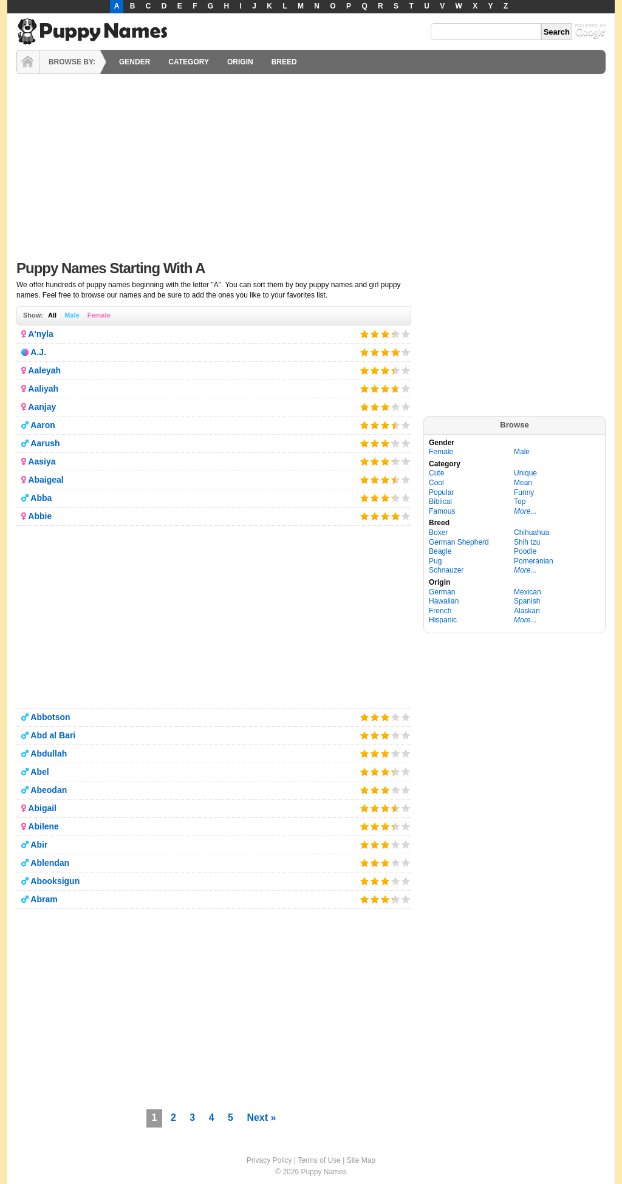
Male (71, 315)
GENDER (134, 62)
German (442, 592)
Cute (436, 473)
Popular (441, 492)
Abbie (40, 516)
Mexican (527, 592)
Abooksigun (55, 881)
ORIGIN (240, 62)
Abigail (42, 808)
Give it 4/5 (392, 333)
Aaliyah (43, 388)
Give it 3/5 (385, 333)
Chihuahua (531, 532)
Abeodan (48, 790)
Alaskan (527, 611)
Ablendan (49, 863)
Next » (261, 1117)
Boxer (438, 532)
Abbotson (50, 717)
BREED (284, 62)
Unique (525, 473)
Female (99, 315)
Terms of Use (319, 1160)
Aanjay (42, 407)
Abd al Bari (52, 735)
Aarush (45, 443)
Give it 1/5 (365, 333)
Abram (43, 899)
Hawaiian (444, 601)
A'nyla (40, 334)
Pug (435, 561)
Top (519, 501)
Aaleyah (44, 370)
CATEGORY (188, 62)
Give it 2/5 (375, 333)
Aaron (42, 425)
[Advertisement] (311, 164)
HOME (27, 62)
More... (525, 511)
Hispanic (443, 620)
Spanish (527, 601)
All (52, 315)
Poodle (525, 551)
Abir (38, 844)
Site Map (361, 1160)
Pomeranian (533, 561)
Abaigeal (45, 480)
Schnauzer (446, 570)
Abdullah (48, 753)
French (440, 611)
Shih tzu (527, 542)
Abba (41, 498)
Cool (436, 482)
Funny (524, 492)
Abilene (43, 826)
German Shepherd (459, 542)
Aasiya (41, 461)
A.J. (38, 352)
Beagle (440, 551)
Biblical (440, 501)
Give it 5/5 (406, 333)
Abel (39, 772)
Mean (523, 482)
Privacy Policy (269, 1160)
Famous (442, 511)
